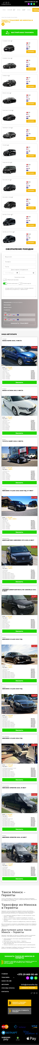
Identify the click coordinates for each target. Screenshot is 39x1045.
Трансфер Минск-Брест (8, 573)
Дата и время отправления (19, 269)
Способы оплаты (23, 9)
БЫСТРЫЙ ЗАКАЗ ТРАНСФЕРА (19, 32)
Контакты (28, 9)
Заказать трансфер (19, 323)
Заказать (19, 382)
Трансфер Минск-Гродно (8, 578)
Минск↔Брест (5, 372)
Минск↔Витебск (6, 376)
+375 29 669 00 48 (31, 1)
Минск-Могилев (6, 426)
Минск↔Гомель (6, 374)
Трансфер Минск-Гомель (8, 574)
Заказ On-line (14, 10)
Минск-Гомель (5, 425)
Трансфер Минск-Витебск (8, 577)
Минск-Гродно (5, 428)
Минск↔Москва (6, 378)
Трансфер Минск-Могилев (8, 576)
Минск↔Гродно (6, 377)
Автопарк (18, 9)
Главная (4, 9)
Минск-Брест (5, 423)
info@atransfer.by (6, 4)
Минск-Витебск (6, 427)
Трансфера (9, 9)
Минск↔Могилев (6, 375)
